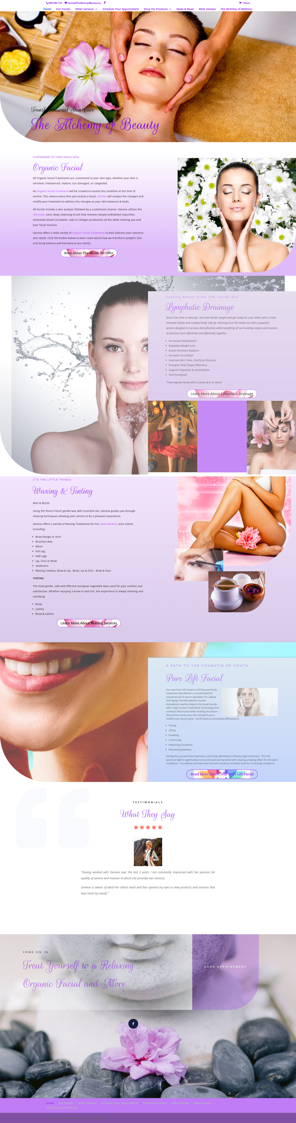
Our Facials (63, 9)
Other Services (84, 9)
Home (47, 9)
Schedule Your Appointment (121, 9)
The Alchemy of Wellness (236, 9)
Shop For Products (156, 9)
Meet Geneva (207, 9)
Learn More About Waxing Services (89, 623)
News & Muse (185, 9)
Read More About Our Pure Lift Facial (222, 774)
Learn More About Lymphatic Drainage (222, 393)
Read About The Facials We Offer (88, 253)
